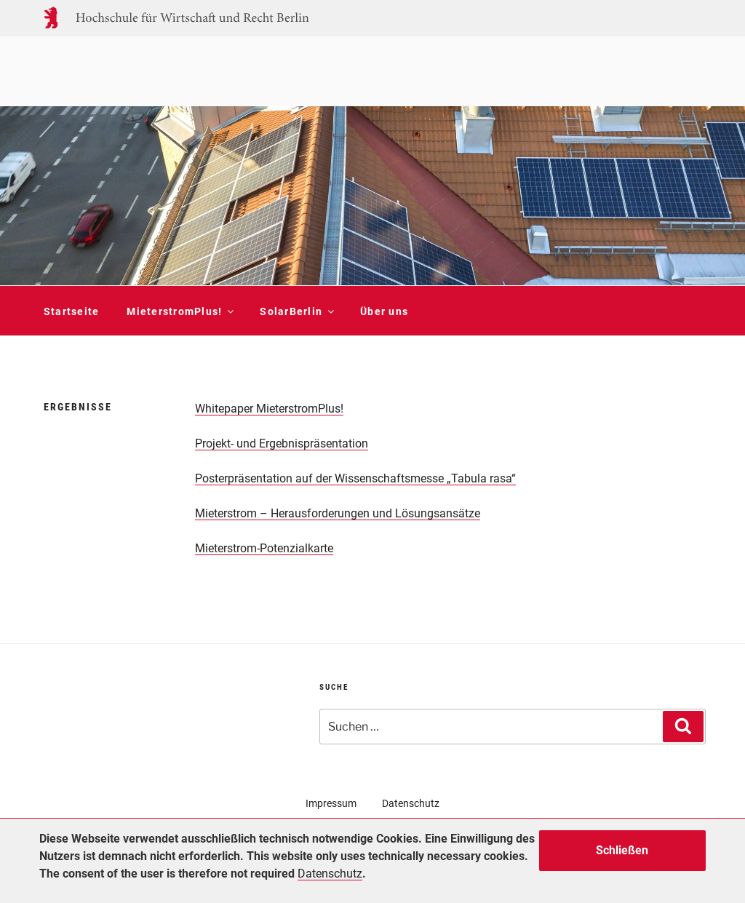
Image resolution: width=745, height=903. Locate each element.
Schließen (622, 850)
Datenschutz (410, 803)
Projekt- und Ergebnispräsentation (281, 443)
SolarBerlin (296, 311)
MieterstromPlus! (179, 311)
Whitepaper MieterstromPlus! (269, 408)
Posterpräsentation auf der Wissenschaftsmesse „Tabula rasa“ (355, 478)
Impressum (331, 803)
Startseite (72, 311)
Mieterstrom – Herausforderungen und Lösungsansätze (337, 513)
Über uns (384, 311)
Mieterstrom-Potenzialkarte (264, 548)
